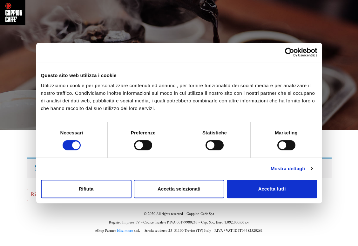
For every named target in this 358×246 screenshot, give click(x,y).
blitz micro (125, 234)
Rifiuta (86, 188)
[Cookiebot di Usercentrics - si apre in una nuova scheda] (289, 52)
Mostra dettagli (288, 168)
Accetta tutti (272, 188)
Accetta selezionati (179, 188)
